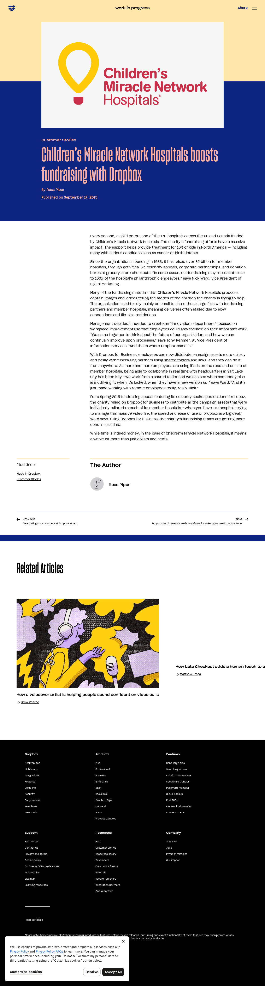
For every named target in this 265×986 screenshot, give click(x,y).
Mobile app (31, 769)
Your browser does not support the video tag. (207, 642)
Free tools (31, 812)
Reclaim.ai (101, 794)
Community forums (106, 866)
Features (30, 781)
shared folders (177, 360)
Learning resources (36, 885)
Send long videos (176, 769)
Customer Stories (58, 140)
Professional (102, 769)
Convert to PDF (175, 812)
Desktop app (32, 763)
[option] (79, 651)
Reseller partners (105, 878)
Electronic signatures (179, 806)
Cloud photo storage (178, 775)
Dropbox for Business (117, 354)
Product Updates (105, 818)
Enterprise (101, 781)
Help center (32, 841)
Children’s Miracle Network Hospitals (127, 242)
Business (100, 775)
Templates (31, 806)
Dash (98, 787)
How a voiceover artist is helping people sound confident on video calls (88, 694)
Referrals (100, 872)
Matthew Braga (190, 674)
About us (171, 841)
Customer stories (105, 847)
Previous (49, 521)
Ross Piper (55, 190)
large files (206, 304)
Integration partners (107, 885)
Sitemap (30, 878)
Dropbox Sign (103, 800)
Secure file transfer (177, 781)
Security (30, 794)
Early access (32, 800)
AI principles (32, 872)
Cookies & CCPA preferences (42, 866)
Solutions (30, 787)
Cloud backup (174, 794)
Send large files (175, 763)
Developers (102, 860)
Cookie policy (33, 860)
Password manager (177, 787)
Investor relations (176, 854)
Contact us (31, 847)
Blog (97, 841)
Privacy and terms (36, 854)
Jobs (169, 847)
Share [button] (243, 8)
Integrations (32, 775)
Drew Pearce (30, 702)
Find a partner (104, 891)
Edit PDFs (171, 800)
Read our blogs (34, 919)
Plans (98, 812)
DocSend (100, 806)
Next (197, 521)
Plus (97, 763)
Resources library (105, 854)
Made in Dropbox (28, 473)
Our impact (173, 860)
